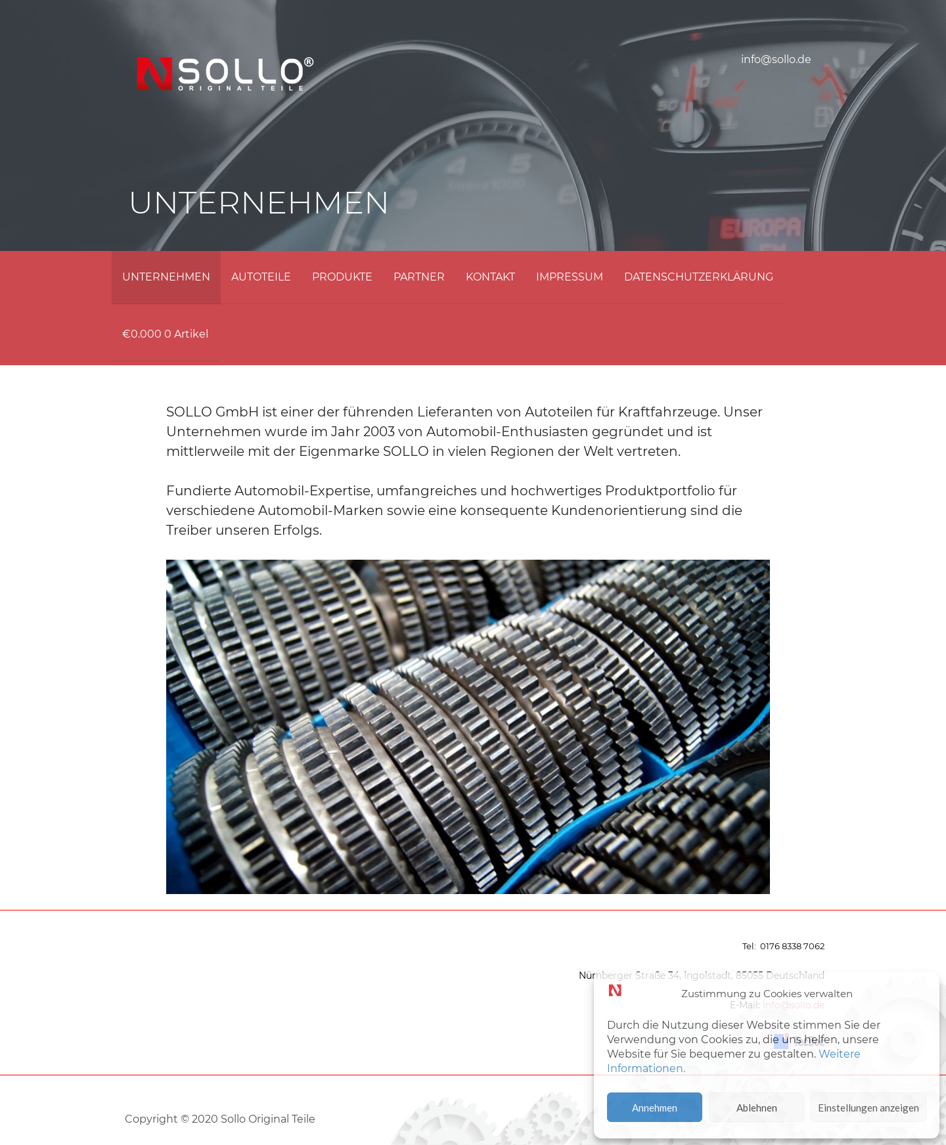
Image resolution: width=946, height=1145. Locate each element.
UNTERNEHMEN (166, 277)
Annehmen (654, 1107)
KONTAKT (490, 277)
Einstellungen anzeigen (868, 1107)
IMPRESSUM (569, 277)
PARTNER (419, 277)
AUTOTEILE (261, 277)
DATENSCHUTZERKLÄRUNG (698, 277)
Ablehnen (756, 1107)
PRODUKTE (342, 277)
